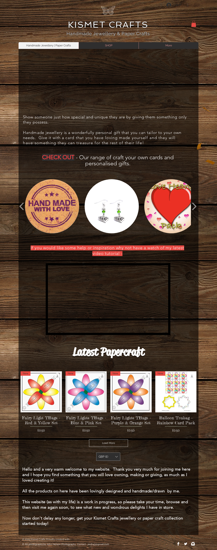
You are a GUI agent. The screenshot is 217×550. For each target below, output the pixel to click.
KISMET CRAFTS (108, 24)
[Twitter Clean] (185, 544)
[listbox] (108, 456)
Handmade (79, 33)
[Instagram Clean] (193, 544)
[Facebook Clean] (178, 544)
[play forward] (194, 206)
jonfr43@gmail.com (98, 544)
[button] (193, 24)
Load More (108, 443)
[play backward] (22, 206)
